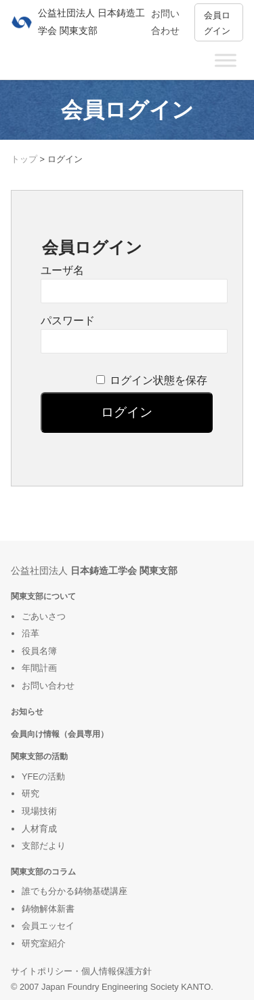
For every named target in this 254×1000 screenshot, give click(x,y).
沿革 (30, 633)
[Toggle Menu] (225, 60)
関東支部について (43, 596)
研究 (30, 793)
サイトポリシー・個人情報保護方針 (81, 971)
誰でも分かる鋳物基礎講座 (74, 891)
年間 (30, 668)
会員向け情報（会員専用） (59, 733)
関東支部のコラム (43, 871)
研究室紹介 (44, 943)
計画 (48, 668)
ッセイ (61, 926)
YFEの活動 (43, 776)
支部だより (44, 846)
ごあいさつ (44, 616)
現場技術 (39, 811)
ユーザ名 (62, 270)
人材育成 (39, 829)
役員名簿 (39, 651)
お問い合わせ (48, 685)
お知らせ (27, 711)
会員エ (35, 926)
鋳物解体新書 (48, 909)
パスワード (68, 320)
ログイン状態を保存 (158, 380)
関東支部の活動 (39, 756)
